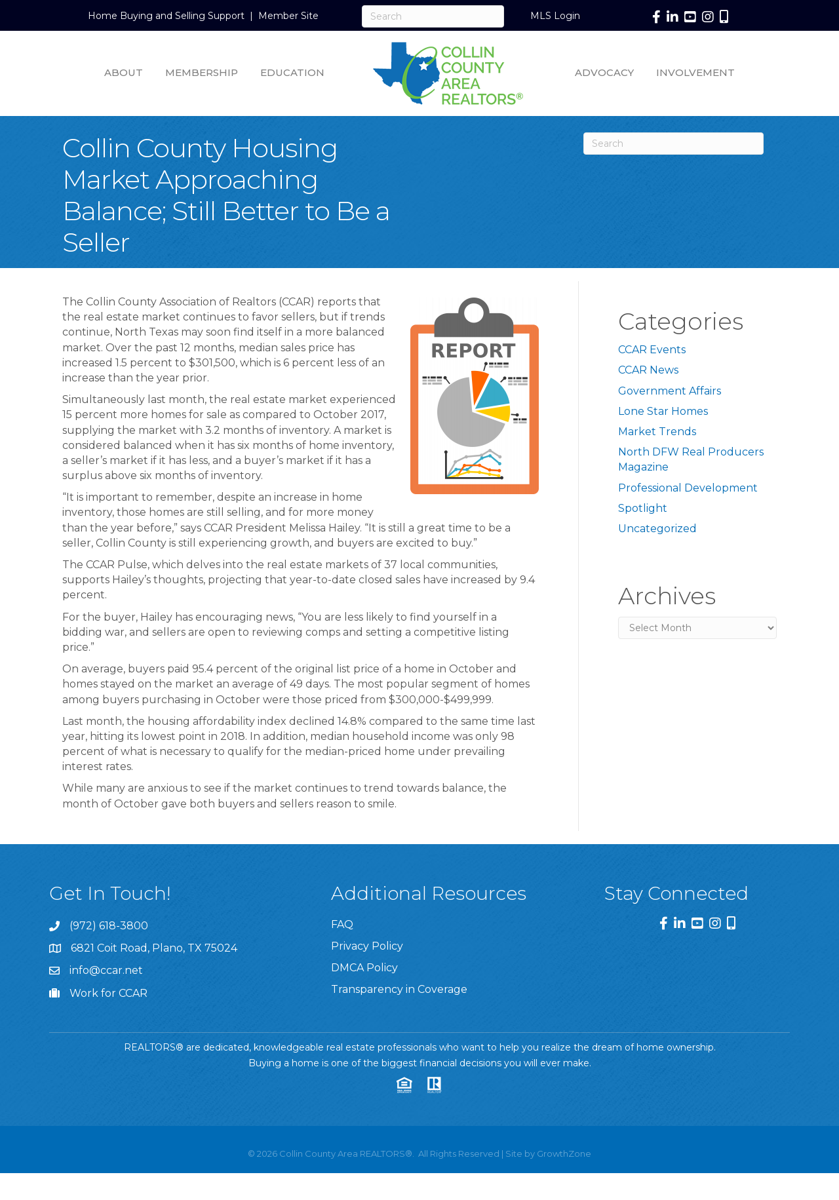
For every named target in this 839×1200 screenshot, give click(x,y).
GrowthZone (564, 1153)
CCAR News (648, 370)
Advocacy (604, 72)
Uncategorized (657, 528)
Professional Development (688, 488)
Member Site (288, 16)
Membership (201, 72)
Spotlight (642, 508)
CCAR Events (652, 349)
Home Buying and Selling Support (166, 16)
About (123, 72)
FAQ (342, 924)
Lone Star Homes (663, 411)
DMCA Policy (364, 967)
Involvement (695, 72)
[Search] (433, 16)
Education (292, 72)
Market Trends (657, 431)
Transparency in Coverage (399, 989)
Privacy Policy (367, 946)
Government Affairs (669, 391)
